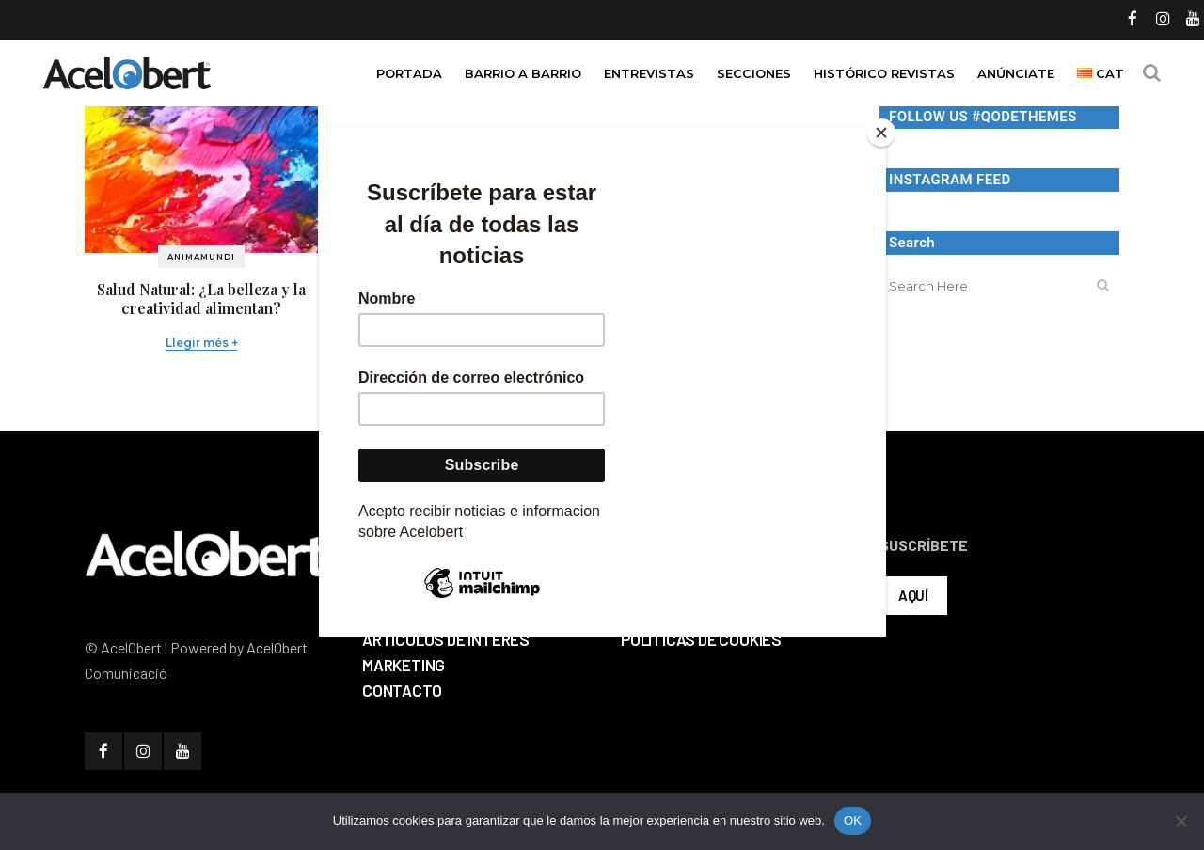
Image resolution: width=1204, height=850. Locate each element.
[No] (1180, 820)
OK (853, 820)
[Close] (881, 132)
